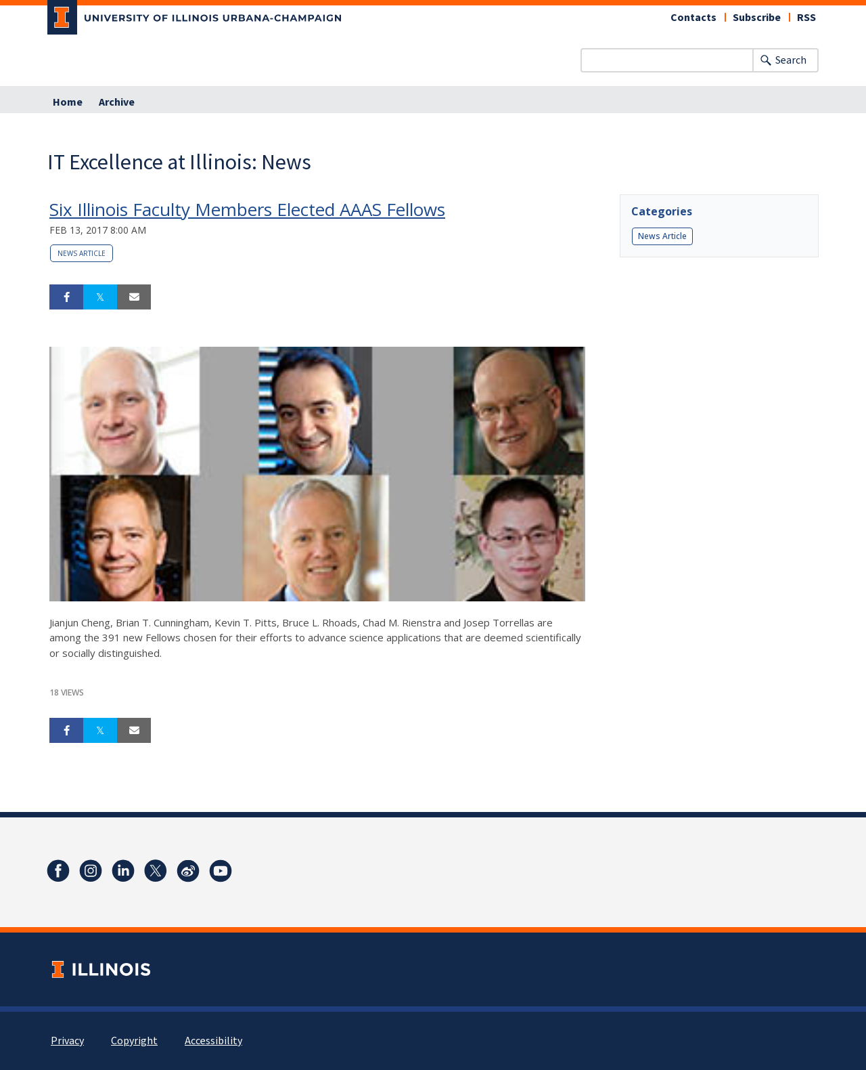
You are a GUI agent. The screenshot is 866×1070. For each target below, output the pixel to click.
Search (790, 60)
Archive (117, 102)
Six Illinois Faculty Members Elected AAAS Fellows (247, 209)
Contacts (693, 17)
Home (68, 102)
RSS (806, 17)
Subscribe (757, 17)
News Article (82, 253)
